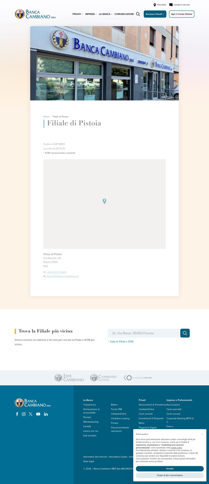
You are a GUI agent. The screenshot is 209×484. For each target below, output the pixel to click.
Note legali (88, 461)
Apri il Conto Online (181, 14)
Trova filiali (159, 5)
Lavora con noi (90, 431)
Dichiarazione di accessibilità (91, 411)
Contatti (87, 426)
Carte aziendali (174, 409)
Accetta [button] (169, 469)
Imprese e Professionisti (179, 400)
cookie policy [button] (176, 448)
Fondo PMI (116, 409)
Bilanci (114, 404)
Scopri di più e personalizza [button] (170, 475)
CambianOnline (118, 413)
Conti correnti (146, 413)
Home (46, 116)
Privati (76, 14)
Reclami (87, 417)
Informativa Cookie (118, 456)
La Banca (104, 14)
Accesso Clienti (154, 14)
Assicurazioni (173, 404)
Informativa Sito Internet (95, 456)
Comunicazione (124, 14)
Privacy (114, 423)
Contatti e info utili (179, 5)
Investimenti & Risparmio (151, 418)
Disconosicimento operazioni (120, 429)
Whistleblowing (90, 421)
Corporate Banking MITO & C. (180, 420)
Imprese (90, 14)
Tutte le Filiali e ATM (121, 341)
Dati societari (89, 435)
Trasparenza (89, 404)
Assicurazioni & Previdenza (152, 404)
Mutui (141, 423)
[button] (202, 434)
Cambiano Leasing (120, 418)
